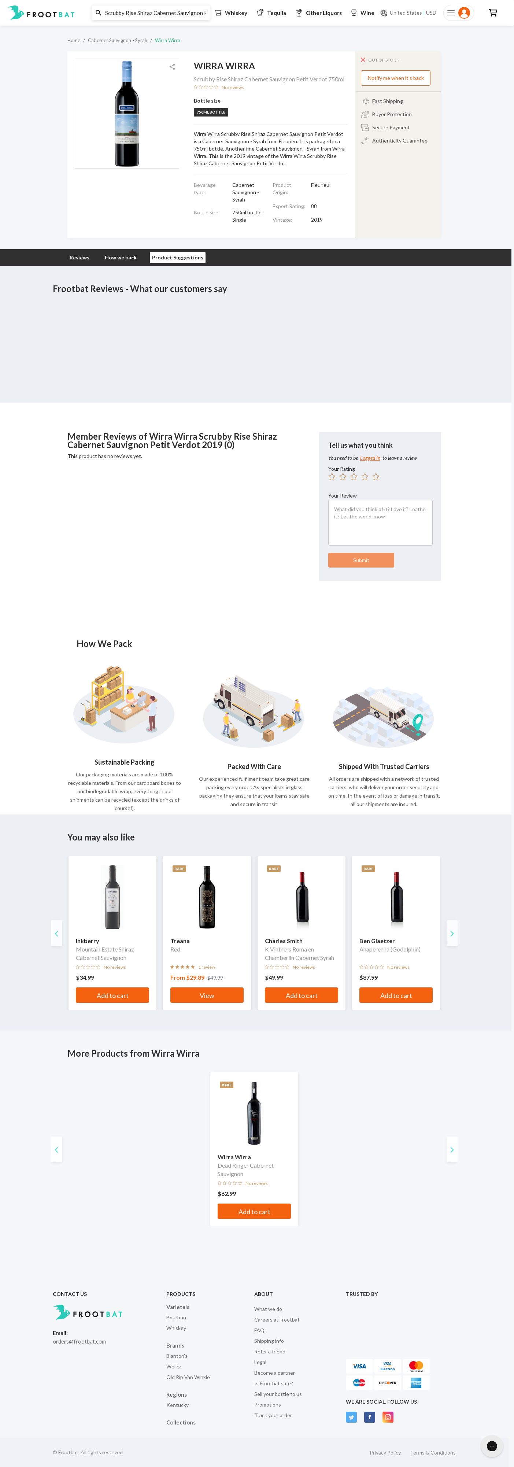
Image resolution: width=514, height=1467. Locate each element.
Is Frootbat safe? (273, 1383)
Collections (181, 1422)
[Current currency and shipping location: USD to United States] (408, 12)
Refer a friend (269, 1351)
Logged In (370, 458)
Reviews (79, 257)
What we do (268, 1309)
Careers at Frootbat (277, 1319)
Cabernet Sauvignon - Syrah (117, 40)
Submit (361, 560)
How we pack (121, 257)
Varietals (177, 1307)
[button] (254, 13)
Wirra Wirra (167, 40)
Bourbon (176, 1317)
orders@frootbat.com (79, 1341)
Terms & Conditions (433, 1452)
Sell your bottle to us (278, 1394)
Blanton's (177, 1356)
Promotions (267, 1404)
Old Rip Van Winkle (188, 1377)
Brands (175, 1345)
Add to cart (113, 995)
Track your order (273, 1415)
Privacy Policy (385, 1452)
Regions (176, 1394)
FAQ (259, 1330)
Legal (260, 1362)
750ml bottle (211, 112)
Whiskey (176, 1328)
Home (73, 40)
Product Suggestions (177, 257)
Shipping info (269, 1341)
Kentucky (177, 1405)
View (207, 995)
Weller (173, 1366)
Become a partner (274, 1373)
